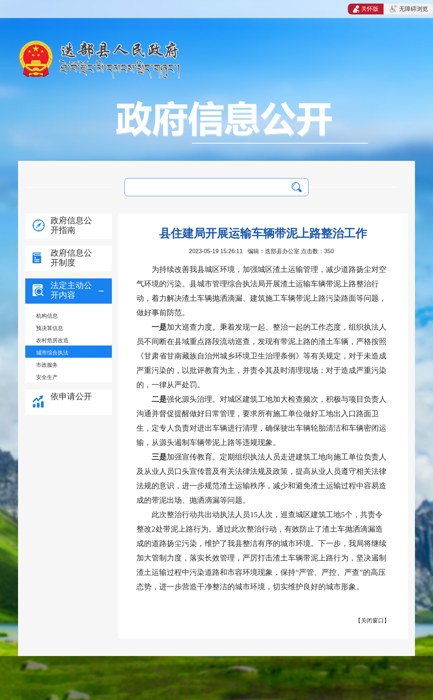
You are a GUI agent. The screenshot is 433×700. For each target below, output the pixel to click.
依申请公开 (71, 396)
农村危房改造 (52, 340)
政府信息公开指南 (71, 225)
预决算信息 (49, 328)
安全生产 (47, 377)
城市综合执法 (52, 352)
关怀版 (366, 9)
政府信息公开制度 (71, 257)
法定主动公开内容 (71, 290)
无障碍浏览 (409, 9)
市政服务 (47, 365)
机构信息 (47, 316)
